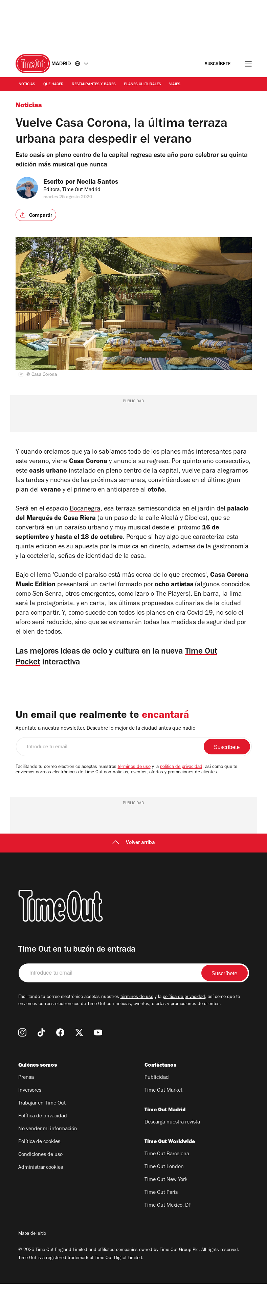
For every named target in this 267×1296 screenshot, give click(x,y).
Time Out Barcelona (166, 1166)
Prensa (26, 1090)
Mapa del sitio (32, 1246)
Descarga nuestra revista (172, 1134)
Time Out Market (163, 1103)
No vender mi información (47, 1141)
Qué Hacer (53, 85)
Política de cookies (39, 1154)
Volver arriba (133, 855)
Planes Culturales (142, 85)
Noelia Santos (103, 182)
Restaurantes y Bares (94, 85)
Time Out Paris (161, 1205)
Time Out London (164, 1179)
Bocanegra (85, 514)
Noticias (27, 85)
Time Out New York (165, 1192)
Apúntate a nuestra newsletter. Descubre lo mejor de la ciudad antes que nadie (105, 741)
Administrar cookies (40, 1180)
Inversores (29, 1103)
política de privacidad (181, 779)
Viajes (174, 85)
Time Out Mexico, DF (167, 1218)
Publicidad (156, 1090)
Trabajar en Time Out (42, 1115)
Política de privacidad (42, 1128)
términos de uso (134, 779)
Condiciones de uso (40, 1167)
